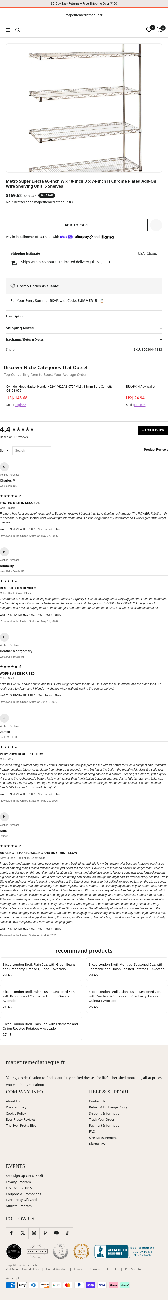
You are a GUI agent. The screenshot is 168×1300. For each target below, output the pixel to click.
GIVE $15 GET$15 (19, 1188)
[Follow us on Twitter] (22, 1233)
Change (152, 253)
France (78, 1269)
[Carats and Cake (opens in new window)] (37, 1251)
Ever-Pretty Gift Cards (22, 1199)
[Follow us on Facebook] (11, 1233)
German (95, 1269)
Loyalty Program (18, 1182)
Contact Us (97, 1101)
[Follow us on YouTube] (56, 1233)
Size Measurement (103, 1137)
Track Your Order (102, 1119)
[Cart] (159, 29)
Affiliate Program (19, 1206)
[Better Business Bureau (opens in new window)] (125, 1251)
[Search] (17, 30)
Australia (112, 1269)
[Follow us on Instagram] (33, 1233)
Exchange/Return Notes (25, 339)
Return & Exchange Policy (108, 1107)
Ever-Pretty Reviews (20, 1119)
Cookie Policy (16, 1113)
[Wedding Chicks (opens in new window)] (14, 1251)
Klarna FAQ (97, 1143)
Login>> (20, 405)
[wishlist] (149, 30)
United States (30, 1269)
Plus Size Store (134, 1269)
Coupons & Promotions (23, 1194)
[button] (156, 225)
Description (15, 316)
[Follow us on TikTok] (67, 1233)
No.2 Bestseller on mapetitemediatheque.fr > (40, 202)
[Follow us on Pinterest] (45, 1233)
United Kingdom (56, 1269)
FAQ (92, 1131)
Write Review (153, 430)
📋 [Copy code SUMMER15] (102, 301)
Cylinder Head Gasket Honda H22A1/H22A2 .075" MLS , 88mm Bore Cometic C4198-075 (59, 389)
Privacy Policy (16, 1107)
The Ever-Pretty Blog (21, 1125)
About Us (13, 1101)
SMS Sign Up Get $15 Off (24, 1175)
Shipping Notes (20, 328)
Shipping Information (105, 1113)
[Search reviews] (31, 450)
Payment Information (105, 1125)
